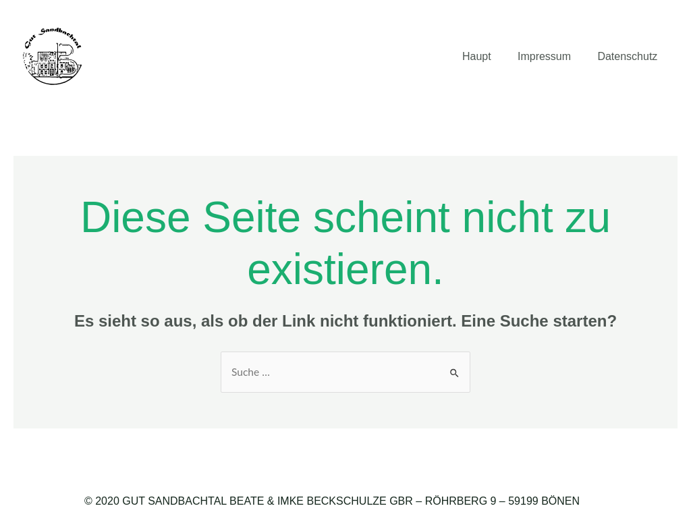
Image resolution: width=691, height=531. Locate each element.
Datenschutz (630, 56)
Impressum (551, 56)
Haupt (488, 56)
